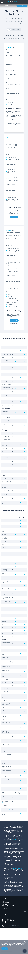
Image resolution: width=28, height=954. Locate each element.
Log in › (14, 120)
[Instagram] (8, 920)
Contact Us (14, 217)
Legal (11, 926)
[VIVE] (14, 2)
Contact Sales (21, 5)
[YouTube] (2, 922)
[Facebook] (2, 920)
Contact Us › (14, 126)
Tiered (9, 29)
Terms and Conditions (16, 839)
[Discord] (11, 920)
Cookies (15, 926)
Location (14, 914)
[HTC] (4, 926)
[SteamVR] (7, 922)
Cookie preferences (6, 951)
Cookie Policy (7, 945)
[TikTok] (14, 920)
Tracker (18, 29)
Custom (13, 29)
